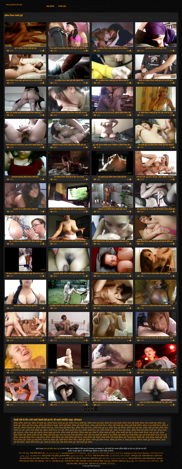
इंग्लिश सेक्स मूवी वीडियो (117, 428)
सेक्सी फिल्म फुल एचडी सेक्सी (97, 464)
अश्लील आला (62, 6)
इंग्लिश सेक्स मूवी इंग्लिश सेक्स (64, 428)
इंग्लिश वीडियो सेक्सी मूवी (44, 428)
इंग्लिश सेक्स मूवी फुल (100, 428)
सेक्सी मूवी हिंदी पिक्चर (135, 458)
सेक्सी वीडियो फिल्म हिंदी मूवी (73, 458)
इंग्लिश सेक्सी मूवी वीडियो (69, 432)
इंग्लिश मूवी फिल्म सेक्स (30, 425)
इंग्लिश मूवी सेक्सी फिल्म (98, 425)
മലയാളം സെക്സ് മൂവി (132, 453)
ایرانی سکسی (24, 456)
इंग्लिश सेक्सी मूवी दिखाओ (33, 432)
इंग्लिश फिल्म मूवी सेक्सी (130, 423)
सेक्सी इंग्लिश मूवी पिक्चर (73, 437)
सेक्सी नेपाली (158, 456)
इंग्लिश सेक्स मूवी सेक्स (134, 428)
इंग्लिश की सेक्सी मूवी (39, 423)
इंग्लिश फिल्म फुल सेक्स (96, 423)
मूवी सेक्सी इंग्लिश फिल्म (151, 435)
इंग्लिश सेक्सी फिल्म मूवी (91, 430)
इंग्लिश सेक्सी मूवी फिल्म (51, 432)
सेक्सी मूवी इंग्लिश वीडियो (133, 440)
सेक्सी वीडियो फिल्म (148, 456)
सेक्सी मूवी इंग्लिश (84, 440)
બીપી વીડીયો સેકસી (157, 453)
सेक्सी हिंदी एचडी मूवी (86, 461)
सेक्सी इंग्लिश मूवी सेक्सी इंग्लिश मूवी (113, 437)
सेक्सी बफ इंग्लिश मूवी (50, 440)
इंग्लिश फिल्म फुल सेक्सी (113, 423)
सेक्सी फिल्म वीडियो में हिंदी (101, 456)
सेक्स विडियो (36, 458)
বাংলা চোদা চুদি (104, 453)
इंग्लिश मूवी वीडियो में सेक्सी (48, 425)
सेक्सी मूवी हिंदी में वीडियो (72, 461)
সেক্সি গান (48, 461)
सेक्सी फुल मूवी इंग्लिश (34, 440)
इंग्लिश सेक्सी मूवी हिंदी (107, 432)
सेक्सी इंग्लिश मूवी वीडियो (91, 437)
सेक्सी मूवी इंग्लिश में (117, 440)
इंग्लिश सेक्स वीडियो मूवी (34, 430)
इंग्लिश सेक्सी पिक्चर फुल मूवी (53, 430)
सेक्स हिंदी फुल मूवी (58, 461)
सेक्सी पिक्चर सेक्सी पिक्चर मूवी (92, 458)
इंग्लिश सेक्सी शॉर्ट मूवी (34, 435)
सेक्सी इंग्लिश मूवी (57, 437)
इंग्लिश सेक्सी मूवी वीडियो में (88, 432)
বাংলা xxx (61, 458)
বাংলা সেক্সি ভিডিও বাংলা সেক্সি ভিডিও (147, 461)
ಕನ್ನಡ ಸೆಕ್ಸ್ (107, 461)
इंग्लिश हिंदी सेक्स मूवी (50, 435)
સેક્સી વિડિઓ (114, 456)
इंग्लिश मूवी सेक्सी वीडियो (133, 425)
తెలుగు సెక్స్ (130, 461)
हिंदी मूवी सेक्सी (83, 464)
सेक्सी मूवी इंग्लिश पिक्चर (100, 440)
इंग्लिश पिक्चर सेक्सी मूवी (78, 423)
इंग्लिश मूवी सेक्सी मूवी (115, 425)
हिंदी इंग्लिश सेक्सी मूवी (68, 442)
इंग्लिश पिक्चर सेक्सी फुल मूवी (57, 423)
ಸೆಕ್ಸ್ (27, 453)
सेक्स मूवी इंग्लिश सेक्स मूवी (14, 5)
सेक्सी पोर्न (54, 458)
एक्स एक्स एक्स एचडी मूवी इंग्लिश (71, 435)
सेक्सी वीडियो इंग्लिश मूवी (34, 442)
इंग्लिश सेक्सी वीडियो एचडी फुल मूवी (146, 432)
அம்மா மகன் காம (116, 453)
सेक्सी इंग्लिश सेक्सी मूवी (153, 437)
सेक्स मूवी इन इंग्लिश (43, 437)
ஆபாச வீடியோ (93, 453)
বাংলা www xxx (81, 453)
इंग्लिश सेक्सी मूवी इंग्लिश (122, 430)
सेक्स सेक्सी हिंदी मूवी (26, 458)
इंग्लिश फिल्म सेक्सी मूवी (148, 423)
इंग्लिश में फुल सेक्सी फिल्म (152, 425)
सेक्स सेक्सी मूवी (39, 461)
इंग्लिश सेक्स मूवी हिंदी (150, 428)
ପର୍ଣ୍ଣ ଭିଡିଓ (105, 458)
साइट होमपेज (50, 6)
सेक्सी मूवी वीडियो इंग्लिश (151, 440)
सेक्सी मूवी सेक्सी (98, 461)
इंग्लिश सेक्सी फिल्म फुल (73, 430)
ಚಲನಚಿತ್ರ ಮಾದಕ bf (68, 453)
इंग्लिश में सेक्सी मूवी (28, 428)
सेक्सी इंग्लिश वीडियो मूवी (136, 437)
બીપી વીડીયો (111, 464)
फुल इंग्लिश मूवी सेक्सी (117, 435)
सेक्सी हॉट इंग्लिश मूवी (51, 442)
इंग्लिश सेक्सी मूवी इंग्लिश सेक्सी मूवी (144, 430)
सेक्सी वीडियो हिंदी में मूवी (37, 453)
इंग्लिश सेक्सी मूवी (106, 430)
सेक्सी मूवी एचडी (136, 456)
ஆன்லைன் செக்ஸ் (77, 456)
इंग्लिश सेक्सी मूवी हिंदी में (124, 432)
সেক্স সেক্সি (22, 453)
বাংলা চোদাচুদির (125, 456)
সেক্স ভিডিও (88, 456)
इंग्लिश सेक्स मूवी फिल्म (84, 428)
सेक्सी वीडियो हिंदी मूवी (149, 458)
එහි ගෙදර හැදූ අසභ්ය (53, 453)
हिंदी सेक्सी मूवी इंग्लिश (84, 442)
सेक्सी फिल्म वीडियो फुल (118, 461)
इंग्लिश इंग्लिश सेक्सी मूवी (22, 423)
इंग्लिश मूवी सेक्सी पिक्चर (80, 425)
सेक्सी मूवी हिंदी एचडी (48, 456)
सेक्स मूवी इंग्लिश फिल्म (27, 437)
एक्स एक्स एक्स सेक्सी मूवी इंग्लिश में (96, 435)
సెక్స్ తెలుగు (146, 453)
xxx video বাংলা (35, 456)
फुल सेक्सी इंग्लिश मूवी (134, 435)
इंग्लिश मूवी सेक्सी (65, 425)
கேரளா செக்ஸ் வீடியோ (119, 458)
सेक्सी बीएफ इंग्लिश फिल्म (68, 440)
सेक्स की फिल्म (45, 458)
